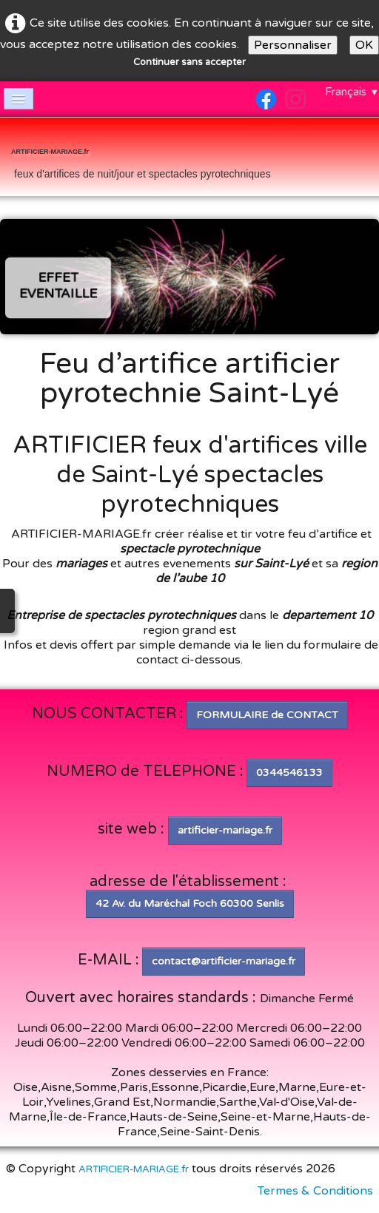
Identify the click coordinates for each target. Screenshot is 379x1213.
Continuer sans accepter (189, 62)
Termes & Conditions (315, 1190)
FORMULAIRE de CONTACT (267, 715)
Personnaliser (293, 45)
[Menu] (18, 98)
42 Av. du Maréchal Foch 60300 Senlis (189, 903)
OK (364, 45)
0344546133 (289, 772)
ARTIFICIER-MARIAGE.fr (133, 1169)
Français (352, 91)
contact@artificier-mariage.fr (223, 961)
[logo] (141, 158)
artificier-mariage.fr (225, 830)
